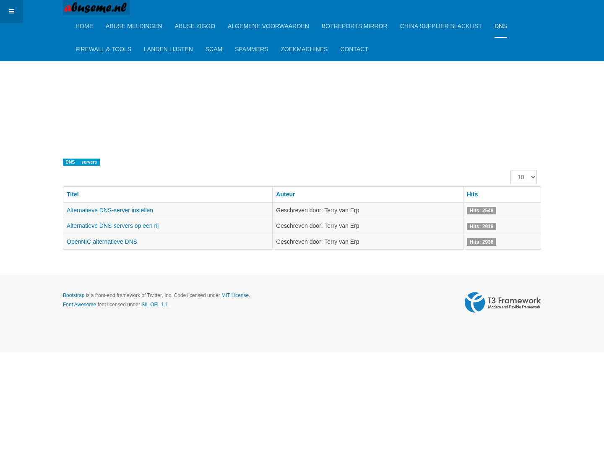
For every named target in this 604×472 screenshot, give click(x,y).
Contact (354, 49)
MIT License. (235, 295)
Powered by (503, 302)
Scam (214, 49)
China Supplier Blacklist (441, 26)
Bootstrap (73, 295)
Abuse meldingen (134, 26)
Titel (73, 194)
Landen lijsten (168, 49)
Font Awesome (79, 305)
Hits (472, 194)
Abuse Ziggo (195, 26)
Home (84, 26)
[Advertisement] (251, 82)
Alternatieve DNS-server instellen (110, 210)
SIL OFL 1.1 (154, 305)
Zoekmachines (304, 49)
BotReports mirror (355, 26)
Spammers (251, 49)
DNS (501, 26)
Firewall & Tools (103, 49)
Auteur (285, 194)
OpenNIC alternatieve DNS (102, 241)
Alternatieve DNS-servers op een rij (113, 225)
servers (89, 161)
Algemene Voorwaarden (268, 26)
